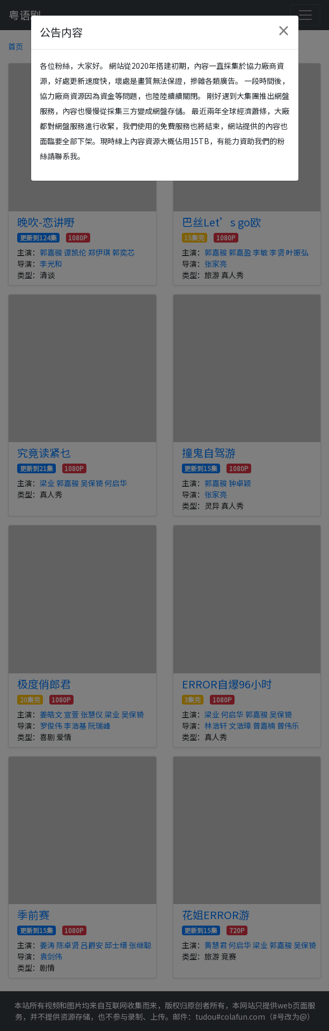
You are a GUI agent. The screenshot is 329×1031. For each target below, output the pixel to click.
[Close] (283, 31)
